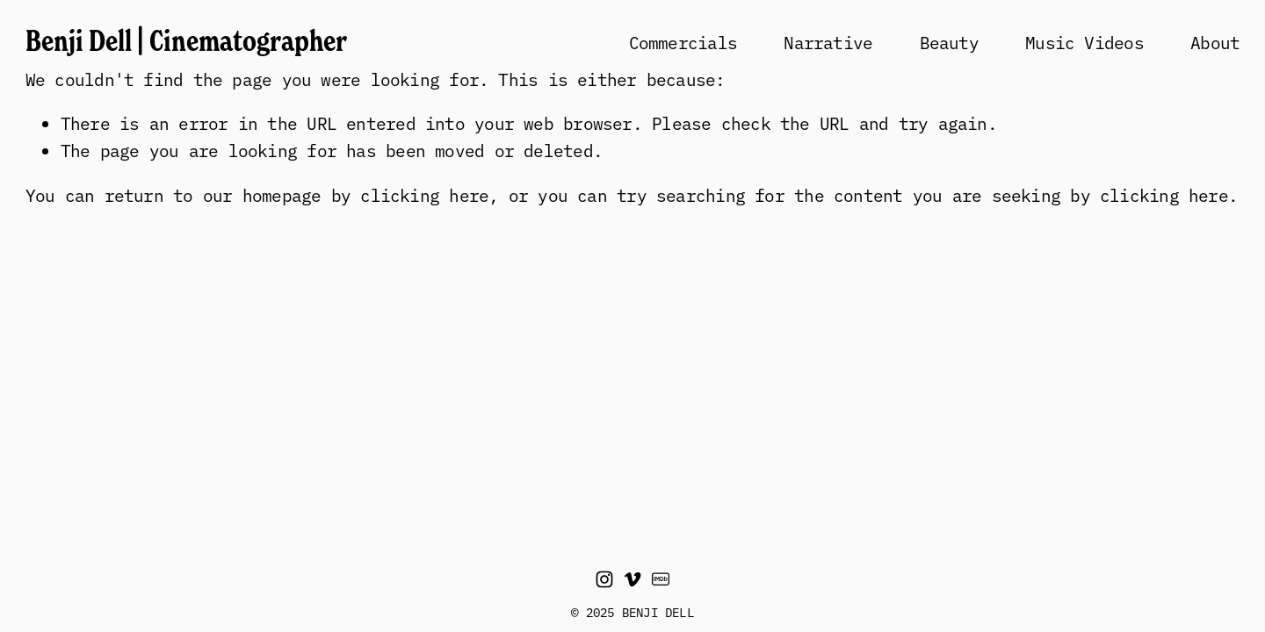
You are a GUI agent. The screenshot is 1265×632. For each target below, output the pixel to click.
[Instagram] (604, 579)
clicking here (424, 194)
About (1215, 42)
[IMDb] (660, 579)
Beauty (949, 42)
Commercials (683, 42)
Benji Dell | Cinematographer (186, 41)
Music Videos (1084, 42)
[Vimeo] (632, 579)
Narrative (828, 42)
